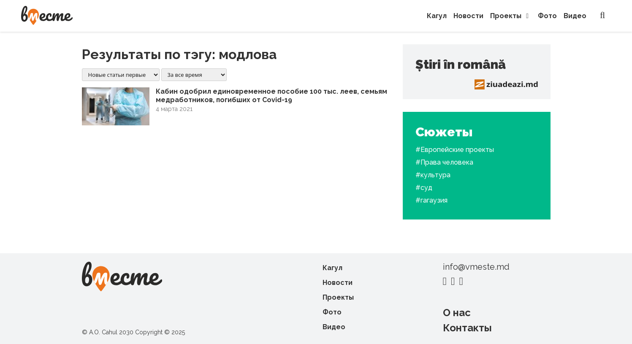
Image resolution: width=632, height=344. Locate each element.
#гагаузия (431, 200)
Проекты (510, 16)
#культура (432, 175)
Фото (547, 16)
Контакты (467, 328)
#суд (423, 188)
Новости (468, 16)
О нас (457, 312)
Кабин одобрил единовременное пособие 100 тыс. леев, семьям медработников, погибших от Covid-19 (271, 95)
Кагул (437, 16)
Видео (575, 16)
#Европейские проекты (454, 150)
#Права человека (444, 162)
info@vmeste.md (476, 267)
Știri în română (460, 64)
